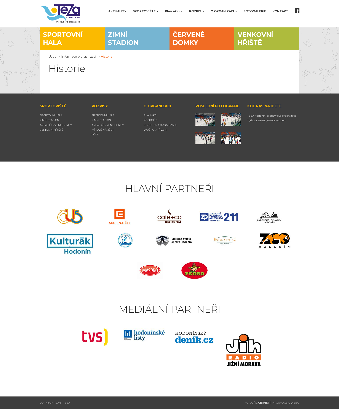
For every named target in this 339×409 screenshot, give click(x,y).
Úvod (52, 57)
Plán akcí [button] (174, 11)
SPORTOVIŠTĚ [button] (145, 11)
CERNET (264, 402)
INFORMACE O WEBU (285, 402)
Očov (95, 134)
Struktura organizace (160, 125)
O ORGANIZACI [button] (224, 11)
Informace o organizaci (78, 57)
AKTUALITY (117, 11)
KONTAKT (280, 11)
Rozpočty (151, 120)
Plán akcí (150, 115)
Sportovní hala (51, 115)
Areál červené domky (108, 125)
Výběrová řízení (155, 129)
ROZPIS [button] (196, 11)
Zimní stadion (49, 120)
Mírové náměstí (103, 129)
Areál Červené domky (56, 125)
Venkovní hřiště (51, 129)
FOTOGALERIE (254, 11)
